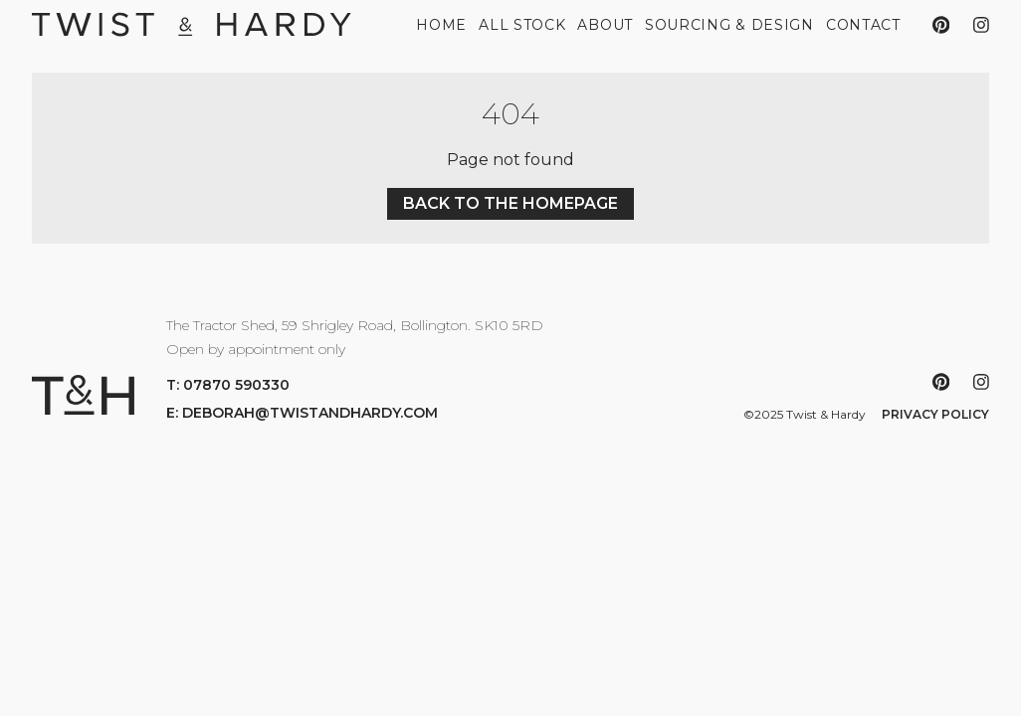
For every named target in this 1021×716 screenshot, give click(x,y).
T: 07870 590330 (228, 385)
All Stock (522, 25)
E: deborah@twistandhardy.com (302, 413)
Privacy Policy (935, 414)
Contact (863, 25)
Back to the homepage (510, 203)
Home (441, 25)
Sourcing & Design (729, 25)
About (605, 25)
